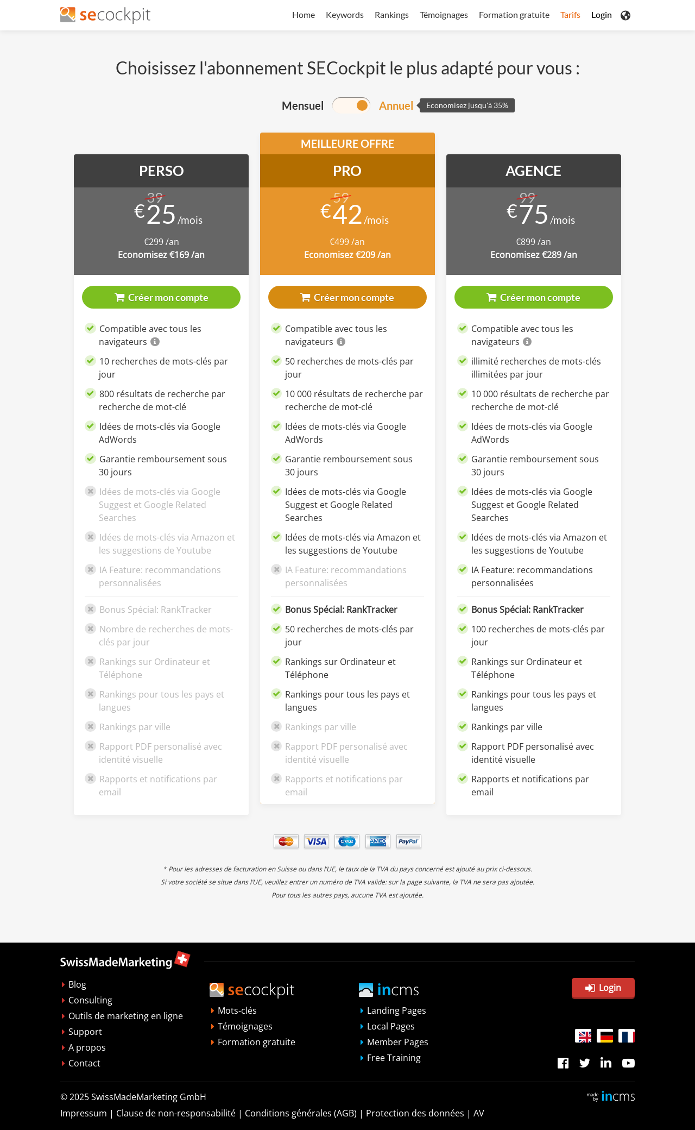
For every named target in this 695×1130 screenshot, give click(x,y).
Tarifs (570, 14)
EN (583, 1036)
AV (478, 1113)
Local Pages (391, 1026)
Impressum (83, 1113)
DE (605, 1036)
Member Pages (397, 1042)
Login (601, 14)
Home (303, 14)
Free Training (394, 1058)
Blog (77, 984)
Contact (84, 1063)
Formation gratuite (514, 14)
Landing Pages (396, 1010)
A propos (87, 1047)
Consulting (90, 1000)
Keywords (345, 14)
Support (85, 1032)
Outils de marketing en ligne (125, 1016)
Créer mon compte (161, 297)
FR (626, 1036)
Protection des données (415, 1113)
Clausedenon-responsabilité (176, 1113)
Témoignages (444, 14)
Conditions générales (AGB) (301, 1113)
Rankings (392, 14)
